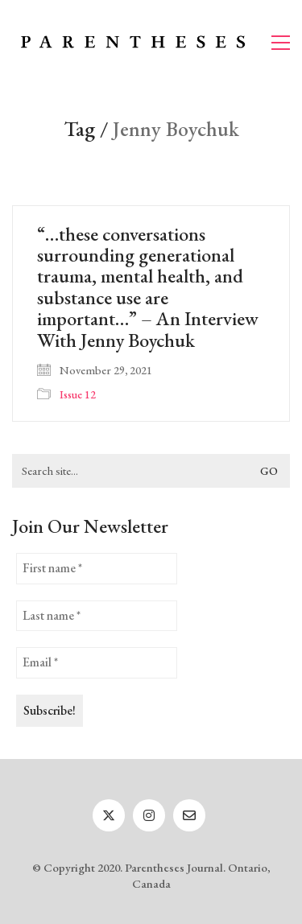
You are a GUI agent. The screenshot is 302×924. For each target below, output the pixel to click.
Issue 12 (78, 394)
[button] (280, 42)
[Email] (189, 815)
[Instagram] (149, 815)
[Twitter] (109, 815)
